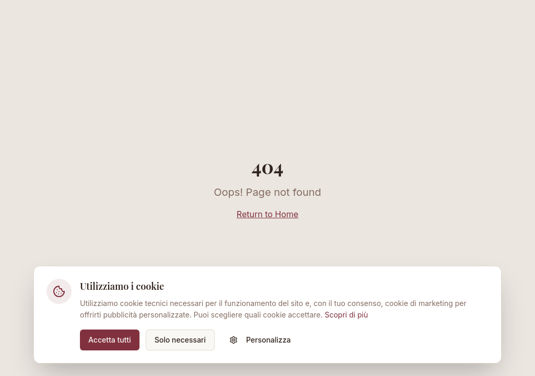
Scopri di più (346, 314)
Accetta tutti (109, 339)
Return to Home (267, 214)
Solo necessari (180, 339)
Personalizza (260, 339)
